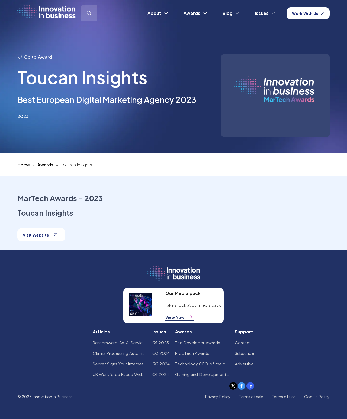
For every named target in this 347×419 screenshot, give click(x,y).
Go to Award (34, 57)
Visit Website (41, 235)
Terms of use (283, 396)
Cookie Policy (317, 396)
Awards (45, 165)
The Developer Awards (197, 342)
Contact (243, 342)
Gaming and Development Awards (202, 374)
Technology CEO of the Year (202, 363)
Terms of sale (251, 396)
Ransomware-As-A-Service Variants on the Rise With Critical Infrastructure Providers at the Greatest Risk (120, 342)
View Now (179, 317)
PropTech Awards (192, 353)
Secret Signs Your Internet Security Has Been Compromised (120, 363)
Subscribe (244, 353)
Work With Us (308, 13)
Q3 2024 (161, 353)
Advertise (244, 363)
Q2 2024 (161, 363)
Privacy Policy (217, 396)
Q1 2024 (160, 374)
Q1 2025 (160, 342)
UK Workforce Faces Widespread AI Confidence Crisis (120, 374)
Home (23, 165)
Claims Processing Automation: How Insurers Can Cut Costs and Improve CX (120, 353)
